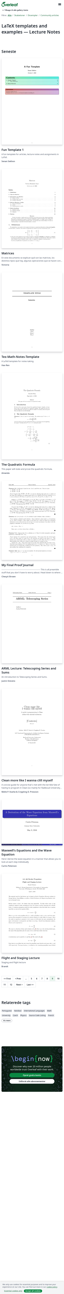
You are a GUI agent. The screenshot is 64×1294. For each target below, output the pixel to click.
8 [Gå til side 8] (47, 978)
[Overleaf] (10, 4)
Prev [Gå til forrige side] (18, 978)
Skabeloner (19, 15)
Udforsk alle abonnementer (32, 1081)
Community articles (49, 15)
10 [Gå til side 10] (58, 978)
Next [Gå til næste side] (19, 984)
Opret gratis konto (32, 1075)
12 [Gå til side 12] (11, 984)
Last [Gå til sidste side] (30, 984)
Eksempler (33, 15)
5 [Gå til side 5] (31, 978)
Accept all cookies (33, 1291)
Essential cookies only (13, 1291)
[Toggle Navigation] (59, 4)
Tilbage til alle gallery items (15, 10)
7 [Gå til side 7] (41, 978)
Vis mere (6, 1020)
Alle (10, 15)
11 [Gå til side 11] (5, 984)
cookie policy (52, 1287)
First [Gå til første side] (7, 978)
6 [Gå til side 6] (36, 978)
